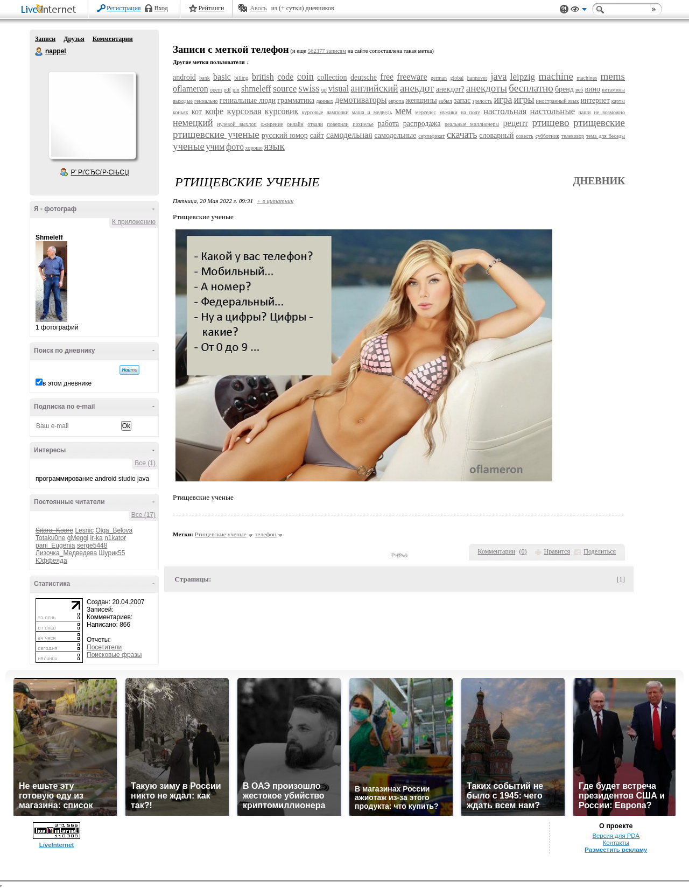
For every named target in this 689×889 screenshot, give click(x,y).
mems (613, 76)
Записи (45, 39)
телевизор (572, 136)
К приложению (134, 222)
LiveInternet (51, 10)
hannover (477, 78)
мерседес (425, 112)
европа (396, 101)
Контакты (616, 842)
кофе (214, 111)
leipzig (522, 77)
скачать (462, 134)
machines (586, 78)
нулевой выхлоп (236, 124)
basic (222, 76)
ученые (189, 146)
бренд (564, 89)
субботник (547, 136)
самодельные (395, 135)
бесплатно (531, 88)
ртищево (550, 122)
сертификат (431, 136)
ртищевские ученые (216, 134)
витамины (613, 90)
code (285, 76)
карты (618, 101)
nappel (39, 51)
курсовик (282, 111)
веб (579, 90)
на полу (470, 112)
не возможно (609, 112)
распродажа (422, 124)
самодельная (349, 134)
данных (324, 101)
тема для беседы (605, 136)
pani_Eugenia (55, 545)
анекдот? (450, 89)
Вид (579, 10)
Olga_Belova (113, 530)
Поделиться (599, 551)
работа (388, 124)
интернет (595, 100)
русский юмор (285, 135)
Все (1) (145, 463)
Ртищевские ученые (221, 534)
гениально (206, 101)
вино (592, 89)
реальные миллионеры (472, 124)
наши (584, 112)
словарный (496, 135)
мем (403, 111)
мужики (448, 112)
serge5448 (92, 545)
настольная (504, 111)
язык (274, 146)
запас (462, 100)
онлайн (295, 124)
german (439, 78)
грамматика (295, 100)
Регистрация (124, 8)
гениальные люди (248, 100)
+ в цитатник (275, 201)
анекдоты (486, 88)
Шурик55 (112, 553)
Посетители (104, 647)
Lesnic (84, 530)
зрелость (482, 101)
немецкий (193, 122)
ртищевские (599, 122)
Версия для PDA (615, 835)
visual (338, 88)
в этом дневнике (67, 383)
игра (503, 99)
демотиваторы (360, 99)
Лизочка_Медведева (66, 553)
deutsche (363, 77)
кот (197, 112)
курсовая (244, 111)
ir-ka (96, 538)
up (324, 90)
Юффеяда (51, 560)
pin (236, 90)
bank (204, 78)
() (523, 551)
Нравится (557, 551)
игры (524, 99)
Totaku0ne (50, 538)
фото (235, 146)
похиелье (363, 124)
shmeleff (256, 88)
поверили (338, 124)
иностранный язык (557, 101)
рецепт (515, 123)
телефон (266, 534)
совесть (524, 136)
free (386, 76)
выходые (183, 101)
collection (332, 77)
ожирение (272, 124)
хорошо (254, 148)
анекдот (417, 88)
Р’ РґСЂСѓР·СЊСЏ (100, 172)
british (263, 76)
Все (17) (143, 515)
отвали (315, 124)
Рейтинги (211, 8)
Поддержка (564, 9)
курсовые (312, 112)
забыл (445, 101)
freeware (412, 76)
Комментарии (113, 39)
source (285, 88)
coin (305, 76)
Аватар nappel (92, 115)
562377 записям (327, 51)
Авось (258, 8)
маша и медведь (372, 112)
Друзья (74, 39)
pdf (226, 90)
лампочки (338, 112)
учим (215, 146)
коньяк (180, 112)
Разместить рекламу (616, 849)
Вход (161, 8)
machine (556, 76)
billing (241, 78)
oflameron (190, 88)
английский (374, 88)
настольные (552, 111)
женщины (421, 100)
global (456, 78)
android (184, 77)
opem (216, 90)
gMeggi (77, 538)
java (498, 76)
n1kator (115, 538)
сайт (317, 135)
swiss (308, 88)
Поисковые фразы (114, 655)
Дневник (599, 180)
